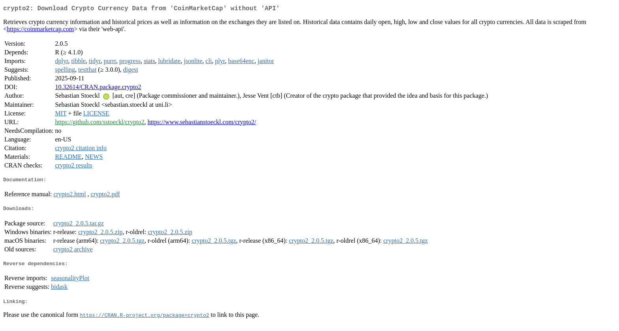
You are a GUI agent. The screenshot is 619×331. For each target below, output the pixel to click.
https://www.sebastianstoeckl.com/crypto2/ (202, 123)
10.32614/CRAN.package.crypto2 (98, 88)
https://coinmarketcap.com (40, 30)
